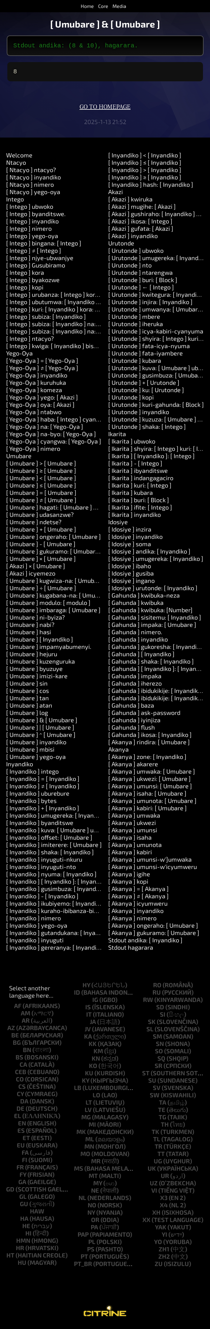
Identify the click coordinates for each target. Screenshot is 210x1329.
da (24, 1103)
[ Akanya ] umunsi (132, 832)
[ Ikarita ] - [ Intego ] (135, 465)
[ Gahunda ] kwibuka (136, 605)
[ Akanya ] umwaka (134, 817)
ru (157, 994)
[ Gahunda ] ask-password (144, 715)
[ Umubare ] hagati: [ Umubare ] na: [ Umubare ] (70, 509)
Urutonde (121, 245)
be (15, 1037)
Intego (15, 201)
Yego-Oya (19, 355)
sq (161, 1060)
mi (92, 1126)
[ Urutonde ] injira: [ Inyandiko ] (150, 304)
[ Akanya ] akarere (133, 766)
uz (154, 1185)
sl (149, 1031)
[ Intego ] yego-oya (32, 238)
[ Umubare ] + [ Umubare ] (41, 531)
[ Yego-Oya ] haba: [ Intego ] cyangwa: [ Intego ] (70, 421)
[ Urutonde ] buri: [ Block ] (142, 282)
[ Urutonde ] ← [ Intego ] (141, 289)
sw (155, 1097)
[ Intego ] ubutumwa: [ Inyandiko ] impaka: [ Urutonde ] (80, 304)
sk (152, 1024)
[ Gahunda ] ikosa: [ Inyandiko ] (150, 737)
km (98, 1053)
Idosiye (118, 524)
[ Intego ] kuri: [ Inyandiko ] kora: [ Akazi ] (61, 311)
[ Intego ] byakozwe (33, 282)
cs (22, 1088)
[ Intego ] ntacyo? (30, 340)
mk (81, 1134)
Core (103, 6)
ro (157, 987)
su (152, 1082)
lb (77, 1090)
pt (84, 1258)
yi (164, 1236)
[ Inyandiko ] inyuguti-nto (41, 869)
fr (20, 1169)
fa (25, 1154)
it (89, 1016)
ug (158, 1163)
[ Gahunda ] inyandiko (138, 641)
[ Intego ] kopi (24, 289)
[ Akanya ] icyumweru (138, 905)
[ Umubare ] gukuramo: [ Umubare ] (54, 553)
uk (152, 1170)
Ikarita (117, 436)
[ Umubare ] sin (27, 685)
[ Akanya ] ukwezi (132, 825)
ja (93, 1024)
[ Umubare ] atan (29, 707)
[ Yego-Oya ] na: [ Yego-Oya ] (44, 429)
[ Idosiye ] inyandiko (135, 539)
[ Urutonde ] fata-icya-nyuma (149, 348)
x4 (164, 1207)
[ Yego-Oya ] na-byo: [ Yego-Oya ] (51, 436)
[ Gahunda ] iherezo (135, 685)
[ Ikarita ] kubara (130, 495)
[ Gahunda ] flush (131, 729)
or (95, 1222)
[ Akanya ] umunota (135, 847)
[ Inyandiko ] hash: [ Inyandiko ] (150, 186)
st (145, 1075)
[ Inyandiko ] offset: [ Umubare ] (49, 839)
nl (82, 1200)
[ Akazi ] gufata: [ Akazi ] (140, 230)
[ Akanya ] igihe (129, 876)
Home (87, 6)
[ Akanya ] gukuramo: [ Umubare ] (153, 935)
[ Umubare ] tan (27, 700)
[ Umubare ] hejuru (31, 656)
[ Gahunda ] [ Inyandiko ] (141, 656)
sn (160, 1046)
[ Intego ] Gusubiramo (35, 267)
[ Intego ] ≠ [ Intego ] (33, 252)
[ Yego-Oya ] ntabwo (33, 414)
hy (86, 987)
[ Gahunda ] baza (131, 707)
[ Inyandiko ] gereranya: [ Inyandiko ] (56, 949)
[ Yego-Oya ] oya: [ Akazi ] (40, 406)
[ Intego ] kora (25, 274)
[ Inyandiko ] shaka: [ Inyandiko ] (50, 854)
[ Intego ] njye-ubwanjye (39, 260)
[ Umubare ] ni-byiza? (35, 619)
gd (10, 1191)
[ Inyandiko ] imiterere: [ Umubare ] (54, 847)
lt (89, 1104)
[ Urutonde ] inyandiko (138, 414)
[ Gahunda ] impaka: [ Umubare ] (152, 627)
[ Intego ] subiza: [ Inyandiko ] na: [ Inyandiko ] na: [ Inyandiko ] (90, 333)
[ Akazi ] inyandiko (133, 238)
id (77, 994)
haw (37, 1213)
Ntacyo (16, 164)
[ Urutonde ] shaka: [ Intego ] (147, 429)
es (21, 1132)
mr (96, 1163)
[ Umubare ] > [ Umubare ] (41, 465)
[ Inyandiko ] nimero (33, 920)
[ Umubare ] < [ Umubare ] (41, 480)
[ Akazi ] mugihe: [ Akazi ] (142, 208)
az (11, 1030)
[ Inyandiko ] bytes (31, 803)
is (88, 1009)
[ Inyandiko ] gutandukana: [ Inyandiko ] (60, 935)
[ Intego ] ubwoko (29, 208)
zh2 (164, 1258)
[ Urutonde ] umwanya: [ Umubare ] (156, 311)
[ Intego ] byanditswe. (36, 216)
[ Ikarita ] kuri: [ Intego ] (139, 487)
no (92, 1207)
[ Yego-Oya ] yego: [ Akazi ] (42, 399)
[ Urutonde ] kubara (134, 362)
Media (119, 6)
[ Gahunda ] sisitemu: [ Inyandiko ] (154, 619)
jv (88, 1031)
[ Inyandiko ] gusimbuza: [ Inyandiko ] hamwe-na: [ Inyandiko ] (90, 891)
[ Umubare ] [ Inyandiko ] (39, 641)
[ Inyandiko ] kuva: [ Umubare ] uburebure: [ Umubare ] (79, 832)
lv (88, 1112)
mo (85, 1156)
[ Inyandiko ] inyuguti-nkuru (44, 861)
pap (83, 1236)
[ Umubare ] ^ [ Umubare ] (41, 737)
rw (148, 1002)
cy (20, 1096)
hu (22, 1264)
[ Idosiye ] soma (129, 546)
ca (23, 1066)
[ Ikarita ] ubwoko (131, 443)
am (25, 1015)
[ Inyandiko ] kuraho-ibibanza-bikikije (57, 913)
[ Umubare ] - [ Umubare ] (41, 546)
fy (23, 1176)
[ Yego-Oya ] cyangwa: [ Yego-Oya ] (53, 443)
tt (161, 1156)
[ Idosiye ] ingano (131, 583)
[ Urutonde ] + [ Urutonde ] (143, 384)
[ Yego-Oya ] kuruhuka (36, 384)
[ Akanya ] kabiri (130, 854)
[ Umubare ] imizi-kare (37, 678)
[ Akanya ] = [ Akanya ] (138, 891)
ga (22, 1184)
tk (155, 1134)
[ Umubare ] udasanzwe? (40, 517)
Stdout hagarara (130, 949)
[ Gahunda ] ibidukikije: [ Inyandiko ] (156, 693)
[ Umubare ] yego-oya (36, 759)
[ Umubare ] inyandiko (36, 744)
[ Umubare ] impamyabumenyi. (48, 649)
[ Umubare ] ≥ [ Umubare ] (41, 473)
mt (93, 1178)
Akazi (115, 194)
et (26, 1140)
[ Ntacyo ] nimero (30, 186)
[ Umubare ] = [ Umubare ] (41, 495)
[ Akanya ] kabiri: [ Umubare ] (147, 810)
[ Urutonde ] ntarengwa (140, 274)
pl (91, 1244)
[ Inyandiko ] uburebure (37, 795)
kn (96, 1060)
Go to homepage (105, 109)
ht (10, 1257)
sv (156, 1090)
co (20, 1081)
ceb (20, 1074)
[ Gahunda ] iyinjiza (134, 722)
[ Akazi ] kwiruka (130, 201)
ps (90, 1251)
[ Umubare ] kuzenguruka (40, 663)
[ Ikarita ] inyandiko (134, 517)
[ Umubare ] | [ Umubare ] (40, 729)
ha (24, 1220)
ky (85, 1082)
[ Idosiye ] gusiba (131, 575)
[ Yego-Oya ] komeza (34, 392)
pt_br (83, 1266)
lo (96, 1097)
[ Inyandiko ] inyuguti (35, 942)
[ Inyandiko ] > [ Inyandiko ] (144, 172)
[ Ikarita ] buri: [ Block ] (138, 502)
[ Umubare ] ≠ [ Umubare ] (41, 502)
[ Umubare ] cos (27, 693)
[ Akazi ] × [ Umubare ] (35, 568)
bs (19, 1059)
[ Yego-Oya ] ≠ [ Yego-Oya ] (42, 370)
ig (95, 1002)
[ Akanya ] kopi (128, 883)
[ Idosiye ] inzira (129, 531)
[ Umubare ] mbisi (30, 751)
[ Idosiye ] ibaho (129, 568)
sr (158, 1068)
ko (93, 1068)
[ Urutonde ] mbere (134, 318)
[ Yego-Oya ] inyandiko (36, 377)
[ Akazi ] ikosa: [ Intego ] (140, 223)
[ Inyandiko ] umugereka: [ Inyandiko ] (57, 817)
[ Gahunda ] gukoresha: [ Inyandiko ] (157, 649)
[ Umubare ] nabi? (30, 627)
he (26, 1228)
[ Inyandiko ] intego (32, 773)
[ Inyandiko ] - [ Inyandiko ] (42, 898)
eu (21, 1147)
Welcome (19, 157)
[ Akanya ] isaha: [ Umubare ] (147, 795)
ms (78, 1170)
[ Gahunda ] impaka (134, 678)
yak (160, 1229)
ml (89, 1141)
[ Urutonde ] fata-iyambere (145, 355)
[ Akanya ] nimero (132, 920)
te (161, 1112)
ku (89, 1075)
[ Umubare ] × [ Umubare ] (41, 561)
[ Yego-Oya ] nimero (33, 451)
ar (26, 1022)
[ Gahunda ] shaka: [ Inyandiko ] (151, 663)
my (97, 1185)
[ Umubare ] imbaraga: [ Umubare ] (53, 612)
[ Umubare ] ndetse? (33, 524)
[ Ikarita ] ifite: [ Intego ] (140, 509)
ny (91, 1214)
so (159, 1053)
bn (27, 1052)
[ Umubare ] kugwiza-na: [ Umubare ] (56, 583)
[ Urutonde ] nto (130, 267)
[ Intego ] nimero (29, 230)
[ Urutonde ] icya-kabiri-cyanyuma (155, 333)
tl (156, 1141)
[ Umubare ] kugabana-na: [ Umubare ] (58, 597)
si (162, 1016)
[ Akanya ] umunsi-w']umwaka (150, 861)
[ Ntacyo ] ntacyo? (31, 172)
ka (88, 1038)
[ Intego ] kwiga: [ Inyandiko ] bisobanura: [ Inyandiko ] (79, 348)
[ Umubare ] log (27, 715)
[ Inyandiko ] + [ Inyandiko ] (42, 810)
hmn (23, 1242)
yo (158, 1244)
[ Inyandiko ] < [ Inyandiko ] (144, 157)
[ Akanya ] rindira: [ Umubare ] (149, 744)
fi (24, 1162)
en (22, 1125)
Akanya (118, 751)
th (165, 1126)
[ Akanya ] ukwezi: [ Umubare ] (149, 781)
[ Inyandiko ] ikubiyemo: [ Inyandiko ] (56, 905)
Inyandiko (19, 766)
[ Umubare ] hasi (28, 634)
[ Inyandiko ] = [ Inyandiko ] (42, 781)
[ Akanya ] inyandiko (136, 913)
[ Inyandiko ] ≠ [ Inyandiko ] (42, 788)
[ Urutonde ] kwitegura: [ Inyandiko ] (157, 296)
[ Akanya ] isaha (130, 839)
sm (157, 1038)
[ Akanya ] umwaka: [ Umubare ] (151, 773)
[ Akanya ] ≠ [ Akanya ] (138, 898)
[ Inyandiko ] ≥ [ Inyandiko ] (144, 179)
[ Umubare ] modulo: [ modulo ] (48, 605)
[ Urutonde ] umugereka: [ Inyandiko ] (159, 260)
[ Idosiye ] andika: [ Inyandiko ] (149, 553)
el (17, 1118)
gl (23, 1198)
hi (28, 1235)
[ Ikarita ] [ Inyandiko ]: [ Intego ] (151, 458)
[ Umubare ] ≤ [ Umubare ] (41, 487)
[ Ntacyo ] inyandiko (33, 179)
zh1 (164, 1251)
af (17, 1008)
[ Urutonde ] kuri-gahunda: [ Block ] (156, 406)
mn (89, 1148)
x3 (164, 1200)
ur (165, 1178)
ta (162, 1104)
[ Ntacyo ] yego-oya (33, 194)
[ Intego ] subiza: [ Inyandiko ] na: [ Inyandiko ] (68, 326)
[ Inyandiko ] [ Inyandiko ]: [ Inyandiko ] (58, 883)
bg (17, 1044)
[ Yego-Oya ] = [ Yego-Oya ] (42, 362)
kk (93, 1046)
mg (86, 1119)
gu (24, 1206)
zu (159, 1266)
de (20, 1110)
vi (154, 1192)
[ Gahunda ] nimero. (135, 634)
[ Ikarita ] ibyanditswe (138, 473)
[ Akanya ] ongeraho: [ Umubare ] (153, 927)
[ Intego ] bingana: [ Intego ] (43, 245)
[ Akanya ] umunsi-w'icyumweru (152, 869)
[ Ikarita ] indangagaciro (140, 480)
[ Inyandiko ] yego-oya (36, 927)
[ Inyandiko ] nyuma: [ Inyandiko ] (51, 876)
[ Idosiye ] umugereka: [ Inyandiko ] (155, 561)
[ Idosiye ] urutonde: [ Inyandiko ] (152, 590)
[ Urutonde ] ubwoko (136, 252)
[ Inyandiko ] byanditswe (39, 825)
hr (20, 1250)
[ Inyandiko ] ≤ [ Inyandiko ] (144, 164)
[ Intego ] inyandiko (32, 223)
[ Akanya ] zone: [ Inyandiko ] (147, 759)
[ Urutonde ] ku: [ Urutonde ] (146, 392)
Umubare (18, 458)
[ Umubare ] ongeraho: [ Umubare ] (53, 539)
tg (162, 1119)
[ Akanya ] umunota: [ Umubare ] (152, 803)
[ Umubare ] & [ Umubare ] (41, 722)
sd (160, 1009)
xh (156, 1214)
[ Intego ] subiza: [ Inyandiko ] (46, 318)
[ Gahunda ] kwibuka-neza (144, 597)
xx (146, 1222)
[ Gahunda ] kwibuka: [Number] (150, 612)
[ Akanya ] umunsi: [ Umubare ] (150, 788)
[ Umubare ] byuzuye (34, 671)
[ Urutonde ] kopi (131, 399)
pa (94, 1229)
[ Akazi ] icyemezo (30, 575)
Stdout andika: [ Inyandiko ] (145, 942)
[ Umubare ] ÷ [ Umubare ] (41, 590)
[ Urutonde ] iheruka (135, 326)
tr (158, 1148)
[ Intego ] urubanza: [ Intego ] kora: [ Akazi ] (64, 296)
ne (95, 1192)
